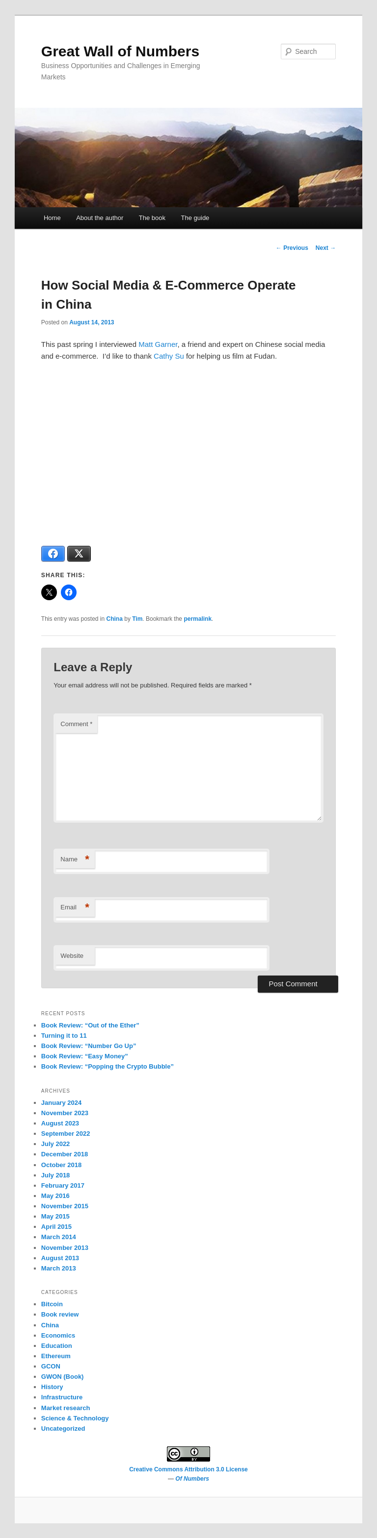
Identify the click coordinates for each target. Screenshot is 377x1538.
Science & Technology (75, 1418)
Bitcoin (52, 1304)
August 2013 (60, 1258)
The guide (195, 217)
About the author (99, 217)
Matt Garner (157, 344)
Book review (60, 1314)
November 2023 (64, 1113)
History (52, 1387)
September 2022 (65, 1133)
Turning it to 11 (64, 1035)
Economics (58, 1335)
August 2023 (60, 1123)
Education (56, 1345)
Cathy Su (169, 356)
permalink (198, 618)
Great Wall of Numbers (120, 51)
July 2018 (55, 1175)
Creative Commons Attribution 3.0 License (188, 1469)
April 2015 (56, 1226)
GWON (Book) (62, 1376)
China (115, 618)
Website (71, 955)
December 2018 (64, 1154)
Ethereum (56, 1356)
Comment (76, 724)
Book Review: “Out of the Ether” (90, 1025)
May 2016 (55, 1195)
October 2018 (61, 1165)
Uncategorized (63, 1428)
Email (74, 908)
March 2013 (58, 1268)
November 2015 (64, 1206)
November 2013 (64, 1247)
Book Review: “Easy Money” (84, 1056)
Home (52, 217)
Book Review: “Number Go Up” (88, 1046)
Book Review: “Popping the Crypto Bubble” (107, 1066)
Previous (292, 247)
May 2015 (55, 1216)
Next (326, 247)
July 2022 (55, 1143)
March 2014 (58, 1237)
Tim (137, 618)
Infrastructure (62, 1397)
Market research (65, 1408)
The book (152, 217)
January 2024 (61, 1102)
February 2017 (62, 1185)
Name (74, 860)
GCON (50, 1366)
